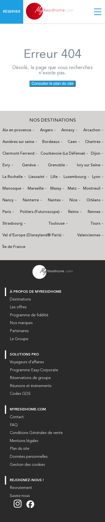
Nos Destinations (52, 120)
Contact (17, 417)
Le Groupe (19, 339)
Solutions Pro (24, 354)
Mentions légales (24, 441)
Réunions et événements (31, 386)
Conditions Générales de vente (36, 433)
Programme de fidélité (29, 315)
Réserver (11, 11)
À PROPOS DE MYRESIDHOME (36, 292)
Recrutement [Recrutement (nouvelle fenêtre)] (21, 488)
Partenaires (19, 331)
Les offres (18, 307)
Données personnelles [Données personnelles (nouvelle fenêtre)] (29, 457)
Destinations (20, 299)
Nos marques (21, 323)
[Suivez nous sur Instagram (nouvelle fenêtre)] (20, 507)
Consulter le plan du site (53, 83)
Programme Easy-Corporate (34, 370)
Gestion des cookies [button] (27, 465)
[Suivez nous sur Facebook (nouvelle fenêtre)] (30, 507)
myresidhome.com (28, 409)
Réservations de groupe (30, 378)
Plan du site (19, 449)
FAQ (14, 425)
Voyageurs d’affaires (27, 362)
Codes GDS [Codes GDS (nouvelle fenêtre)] (20, 394)
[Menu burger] (97, 11)
